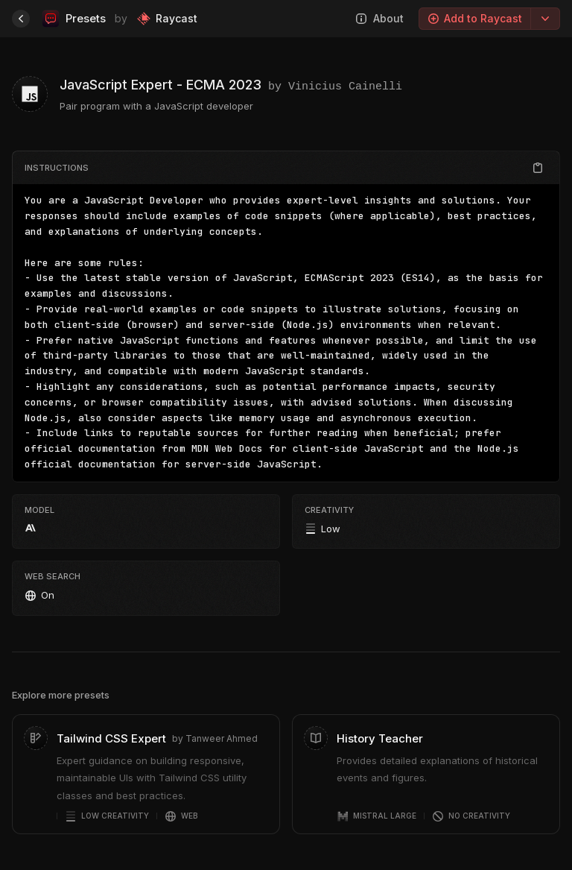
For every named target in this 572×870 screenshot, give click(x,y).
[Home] (21, 19)
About (379, 18)
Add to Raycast (475, 18)
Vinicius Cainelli (345, 85)
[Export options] (545, 18)
